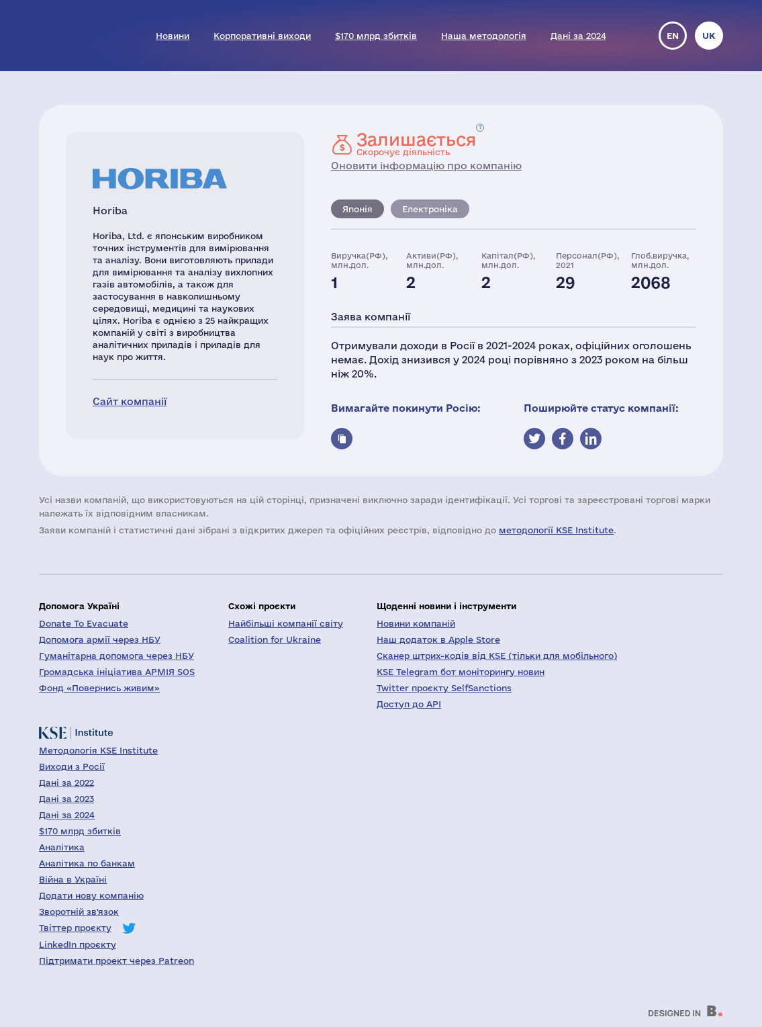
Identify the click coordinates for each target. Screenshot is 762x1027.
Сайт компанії (129, 401)
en (673, 35)
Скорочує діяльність (416, 144)
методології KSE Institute (556, 530)
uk (709, 35)
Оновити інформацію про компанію (426, 165)
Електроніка (430, 209)
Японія (357, 209)
